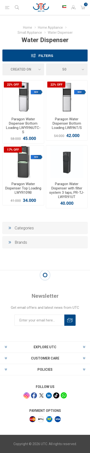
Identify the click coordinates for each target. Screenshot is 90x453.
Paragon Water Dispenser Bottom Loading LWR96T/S (67, 123)
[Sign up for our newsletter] (39, 320)
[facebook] (34, 395)
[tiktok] (56, 395)
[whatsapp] (64, 395)
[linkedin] (49, 395)
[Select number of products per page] (67, 69)
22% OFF (13, 84)
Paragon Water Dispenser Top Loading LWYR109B (23, 188)
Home (27, 27)
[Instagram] (27, 395)
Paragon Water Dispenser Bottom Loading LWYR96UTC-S (23, 125)
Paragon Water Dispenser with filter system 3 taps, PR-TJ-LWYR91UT (66, 190)
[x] (41, 395)
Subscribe (70, 320)
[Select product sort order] (23, 69)
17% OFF (13, 149)
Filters (45, 56)
